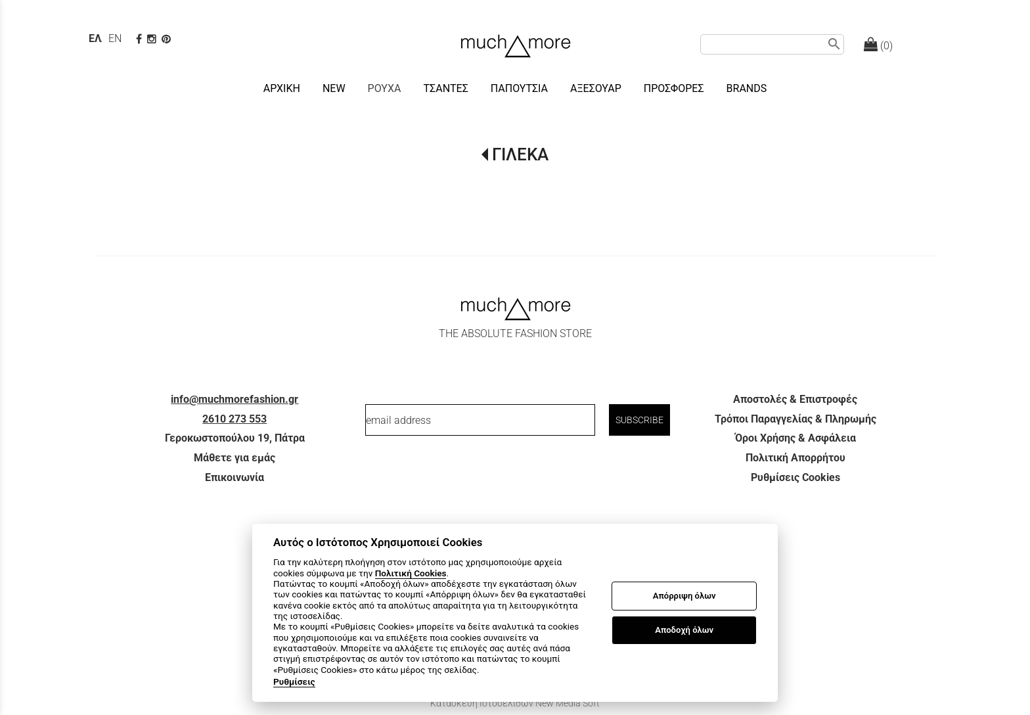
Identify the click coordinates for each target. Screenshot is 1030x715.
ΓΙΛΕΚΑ (520, 154)
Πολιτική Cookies (411, 573)
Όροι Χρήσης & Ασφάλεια (795, 438)
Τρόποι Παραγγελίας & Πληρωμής (795, 419)
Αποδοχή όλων (684, 630)
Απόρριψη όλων (684, 596)
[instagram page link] (153, 39)
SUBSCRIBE (639, 420)
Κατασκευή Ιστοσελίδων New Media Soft (515, 703)
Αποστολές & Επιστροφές (795, 399)
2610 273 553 (234, 419)
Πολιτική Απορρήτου (795, 457)
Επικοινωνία (234, 477)
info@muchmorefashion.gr (234, 399)
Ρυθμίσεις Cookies (795, 477)
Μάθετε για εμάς (234, 457)
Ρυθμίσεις (294, 681)
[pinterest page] (167, 39)
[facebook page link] (140, 39)
